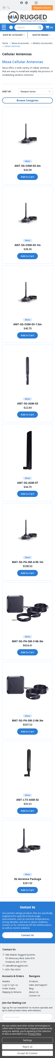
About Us (33, 991)
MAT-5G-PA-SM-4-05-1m (27, 562)
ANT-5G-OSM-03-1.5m (27, 324)
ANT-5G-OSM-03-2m (28, 166)
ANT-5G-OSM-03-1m (28, 245)
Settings (27, 1040)
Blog (31, 988)
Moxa (27, 161)
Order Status (8, 988)
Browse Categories (27, 100)
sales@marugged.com (4, 7)
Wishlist (6, 981)
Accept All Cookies (28, 1053)
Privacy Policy (34, 1033)
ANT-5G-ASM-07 (27, 482)
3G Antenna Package (27, 879)
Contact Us (27, 935)
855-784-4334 (8, 7)
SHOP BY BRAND (40, 34)
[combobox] (28, 27)
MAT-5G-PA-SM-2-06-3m (27, 720)
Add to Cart (27, 176)
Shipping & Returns (11, 991)
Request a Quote (42, 7)
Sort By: (6, 91)
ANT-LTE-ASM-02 (27, 799)
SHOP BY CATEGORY (13, 34)
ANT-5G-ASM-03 (27, 403)
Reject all (27, 1046)
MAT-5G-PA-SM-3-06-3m (27, 641)
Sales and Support (38, 984)
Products (33, 981)
